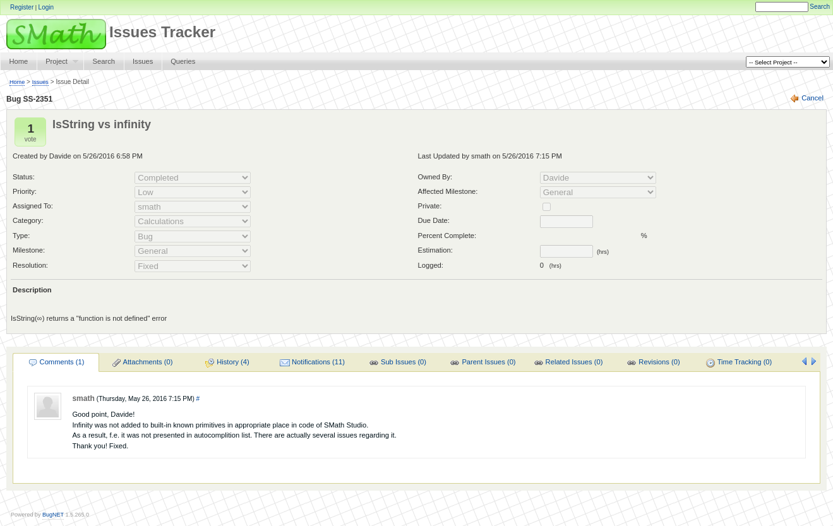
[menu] (397, 362)
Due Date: (434, 220)
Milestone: (29, 250)
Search (820, 6)
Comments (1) (56, 363)
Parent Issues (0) (482, 363)
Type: (21, 235)
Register (21, 7)
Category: (28, 220)
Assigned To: (33, 206)
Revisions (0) (653, 363)
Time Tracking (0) (738, 363)
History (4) (227, 363)
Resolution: (30, 265)
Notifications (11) (312, 363)
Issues (143, 61)
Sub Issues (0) (397, 363)
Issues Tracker (107, 31)
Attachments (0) (142, 363)
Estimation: (435, 250)
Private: (430, 206)
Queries (183, 61)
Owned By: (435, 177)
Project (57, 63)
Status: (24, 177)
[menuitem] (56, 362)
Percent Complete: (447, 235)
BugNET (53, 514)
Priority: (25, 191)
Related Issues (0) (568, 363)
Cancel (812, 98)
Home (18, 61)
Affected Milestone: (448, 191)
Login (46, 7)
